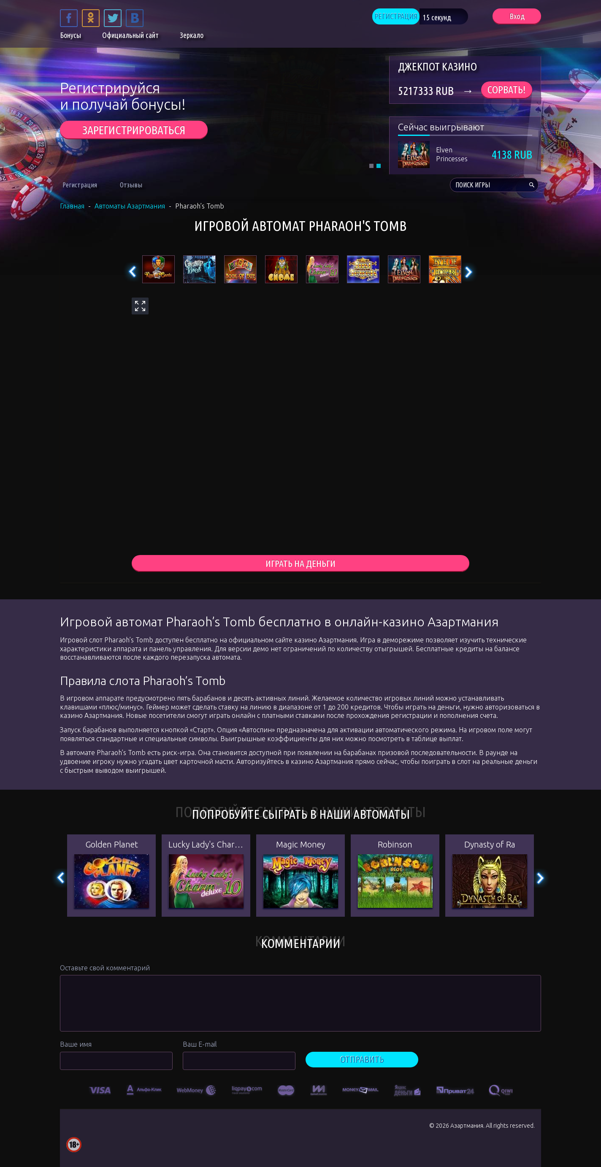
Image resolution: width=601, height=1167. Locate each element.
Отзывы (131, 185)
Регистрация (79, 185)
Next (468, 272)
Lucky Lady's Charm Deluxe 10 (206, 845)
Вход (516, 17)
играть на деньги (301, 564)
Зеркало (191, 37)
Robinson (395, 845)
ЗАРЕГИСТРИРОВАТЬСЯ (133, 129)
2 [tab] (378, 166)
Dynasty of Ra (489, 845)
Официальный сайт (130, 37)
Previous (132, 272)
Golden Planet (111, 845)
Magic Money (300, 845)
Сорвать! (506, 89)
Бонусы (70, 37)
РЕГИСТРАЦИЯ (407, 17)
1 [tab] (371, 166)
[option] (100, 1090)
